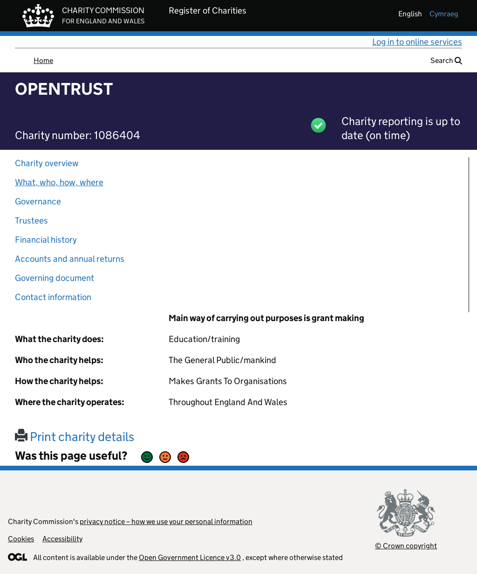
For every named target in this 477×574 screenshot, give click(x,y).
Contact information (53, 297)
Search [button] (446, 60)
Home (43, 60)
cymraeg (443, 13)
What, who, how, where (59, 182)
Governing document (54, 278)
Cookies (21, 538)
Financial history (46, 239)
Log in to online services (417, 41)
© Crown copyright (406, 545)
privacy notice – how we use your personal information (166, 521)
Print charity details (74, 436)
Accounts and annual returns (69, 258)
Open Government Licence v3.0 (190, 557)
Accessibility (62, 538)
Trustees (31, 220)
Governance (38, 201)
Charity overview (47, 163)
